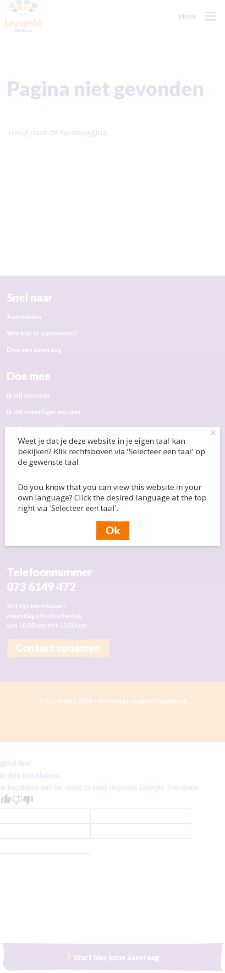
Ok (112, 530)
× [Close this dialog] (213, 434)
